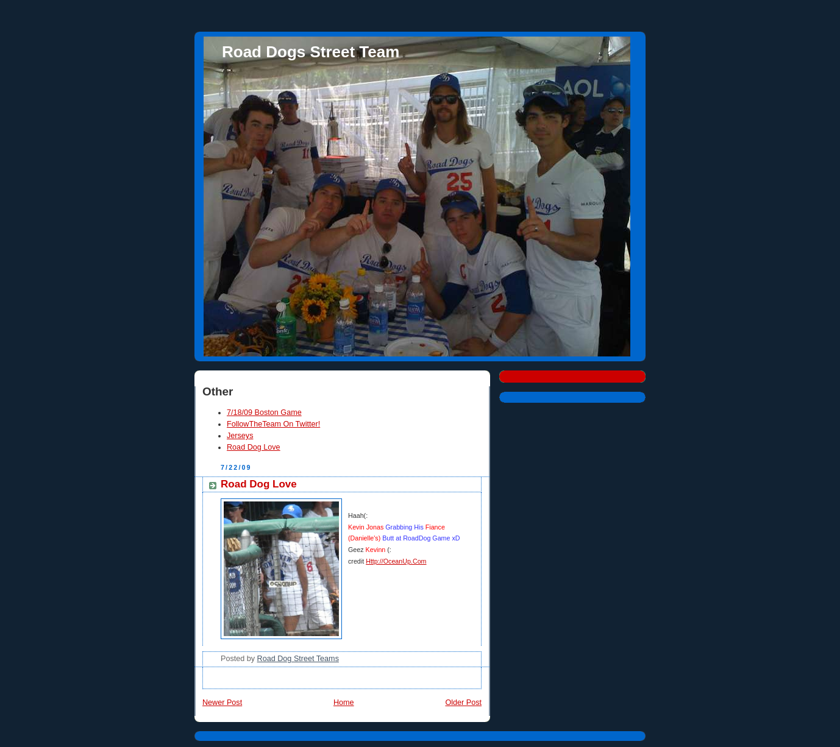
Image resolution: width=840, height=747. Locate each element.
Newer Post (222, 702)
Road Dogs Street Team (310, 52)
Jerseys (240, 435)
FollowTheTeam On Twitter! (273, 424)
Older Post (463, 702)
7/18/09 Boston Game (264, 412)
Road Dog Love (253, 447)
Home (343, 702)
